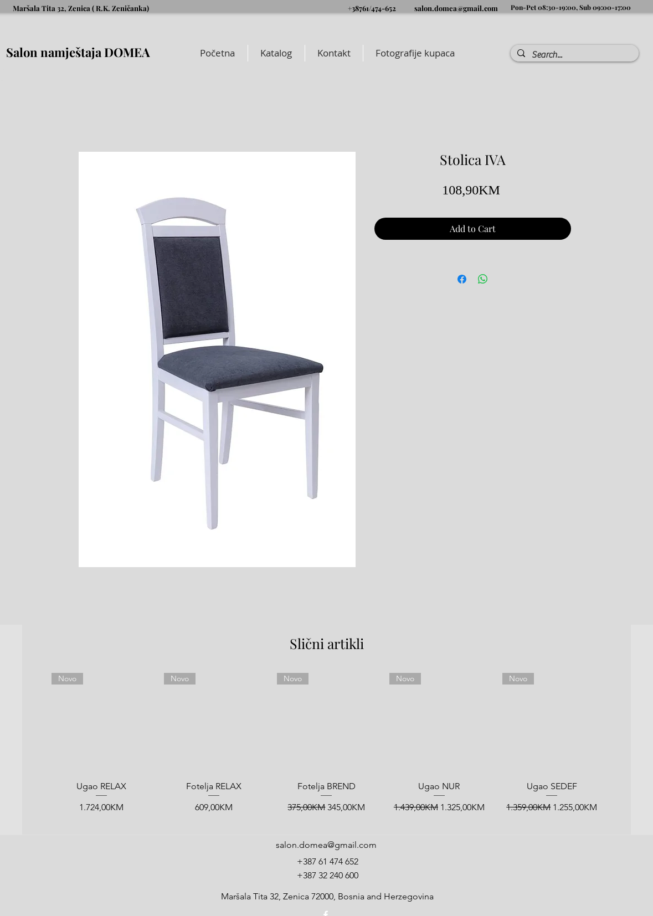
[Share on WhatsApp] (483, 279)
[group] (326, 749)
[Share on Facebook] (462, 279)
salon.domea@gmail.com (456, 8)
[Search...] (573, 55)
